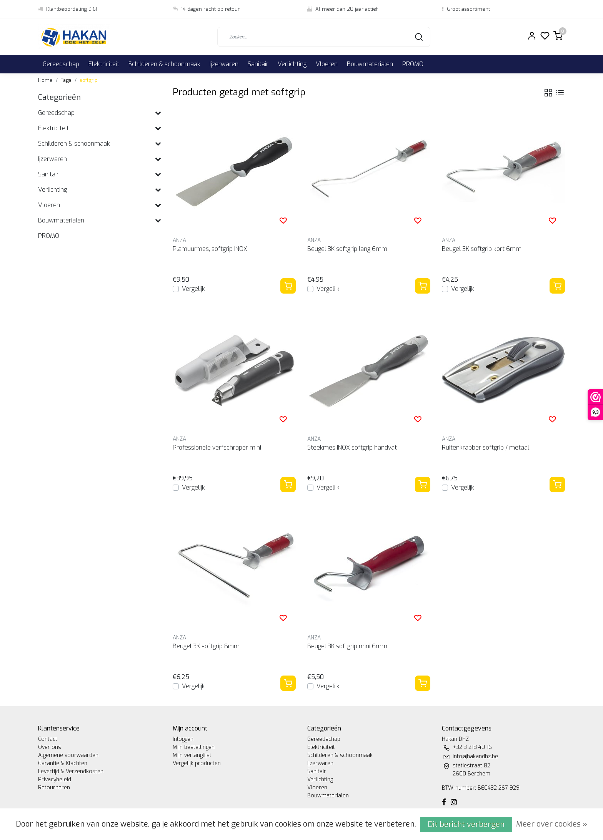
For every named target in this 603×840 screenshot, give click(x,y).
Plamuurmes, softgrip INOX (210, 249)
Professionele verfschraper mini (217, 447)
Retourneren (54, 787)
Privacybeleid (54, 779)
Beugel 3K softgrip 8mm (206, 646)
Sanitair (258, 64)
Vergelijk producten (197, 763)
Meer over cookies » (551, 824)
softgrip (89, 80)
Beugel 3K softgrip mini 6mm (347, 646)
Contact (47, 739)
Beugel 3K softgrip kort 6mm (481, 249)
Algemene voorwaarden (68, 755)
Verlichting (292, 64)
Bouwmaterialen (370, 64)
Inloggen (183, 739)
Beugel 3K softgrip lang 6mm (347, 249)
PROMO (412, 64)
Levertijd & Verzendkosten (70, 771)
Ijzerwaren (224, 64)
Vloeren (327, 64)
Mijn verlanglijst (192, 755)
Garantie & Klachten (62, 763)
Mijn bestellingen (194, 747)
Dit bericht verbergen (466, 824)
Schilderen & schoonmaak (164, 64)
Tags (66, 80)
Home (45, 80)
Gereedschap (61, 64)
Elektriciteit (103, 64)
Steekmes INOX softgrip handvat (352, 447)
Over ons (49, 747)
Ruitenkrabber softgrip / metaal (485, 447)
